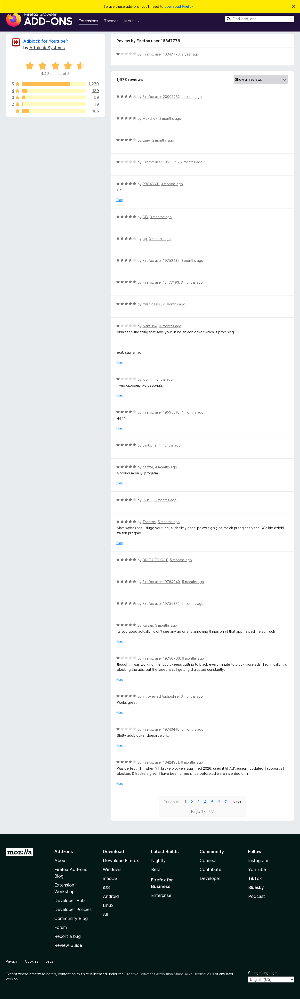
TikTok (255, 878)
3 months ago (172, 184)
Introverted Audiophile (161, 696)
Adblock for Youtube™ (45, 41)
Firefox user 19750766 (161, 658)
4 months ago (174, 304)
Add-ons (63, 851)
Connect (208, 860)
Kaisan (148, 625)
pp (145, 239)
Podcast (256, 896)
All (105, 914)
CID (145, 217)
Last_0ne (150, 445)
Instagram (258, 860)
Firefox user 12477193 (161, 282)
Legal (50, 961)
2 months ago (170, 118)
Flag (119, 200)
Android (111, 896)
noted (51, 974)
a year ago (190, 54)
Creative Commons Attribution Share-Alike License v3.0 (169, 974)
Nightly (158, 860)
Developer (210, 878)
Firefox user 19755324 (161, 603)
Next (237, 801)
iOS (106, 887)
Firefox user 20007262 (161, 97)
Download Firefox (121, 860)
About (60, 860)
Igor (146, 379)
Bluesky (256, 887)
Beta (156, 869)
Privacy (12, 961)
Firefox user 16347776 (161, 54)
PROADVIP (151, 184)
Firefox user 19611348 (161, 162)
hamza (148, 467)
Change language (262, 973)
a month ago (192, 97)
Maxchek (150, 118)
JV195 (148, 500)
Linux (108, 905)
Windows (112, 869)
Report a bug (67, 936)
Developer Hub (69, 900)
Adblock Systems (47, 47)
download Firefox (179, 6)
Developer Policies (73, 909)
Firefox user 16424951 (161, 762)
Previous (171, 801)
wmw (146, 140)
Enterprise (161, 895)
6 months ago (193, 658)
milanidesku (152, 304)
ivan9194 (150, 326)
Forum (60, 927)
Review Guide (68, 945)
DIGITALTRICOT (155, 560)
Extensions (88, 20)
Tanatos (149, 522)
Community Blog (71, 918)
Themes (111, 20)
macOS (110, 878)
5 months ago (165, 500)
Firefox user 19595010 (161, 412)
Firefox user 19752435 (161, 260)
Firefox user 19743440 (161, 729)
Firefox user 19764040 (161, 582)
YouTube (257, 869)
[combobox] (259, 19)
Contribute (210, 869)
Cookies (31, 961)
